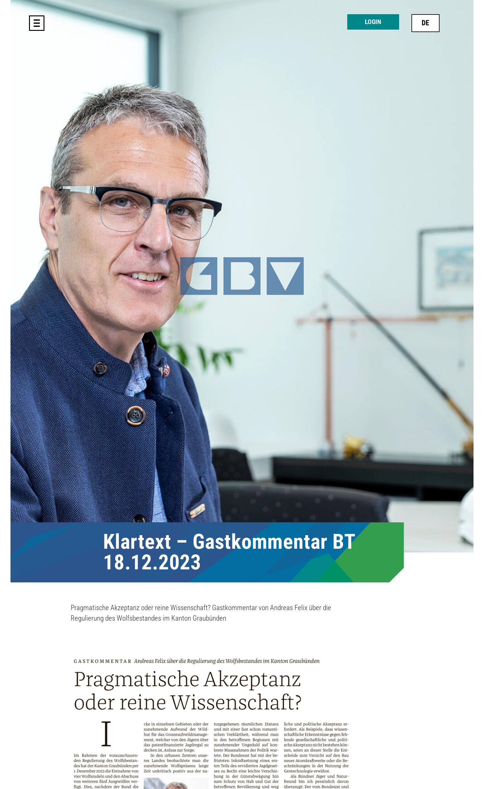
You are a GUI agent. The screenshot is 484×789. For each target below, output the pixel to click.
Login (373, 22)
